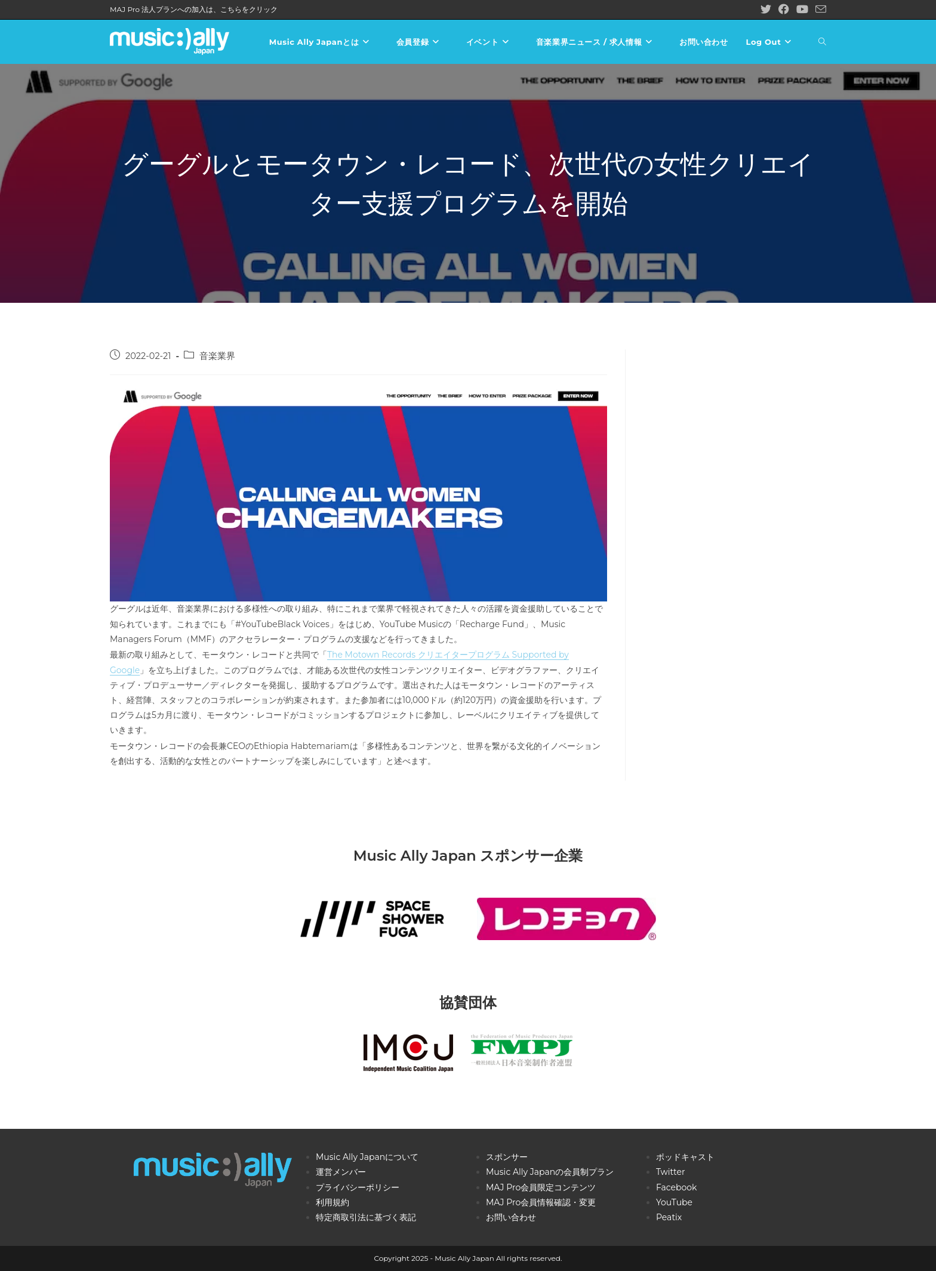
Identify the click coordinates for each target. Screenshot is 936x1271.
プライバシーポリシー (357, 1187)
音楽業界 (217, 356)
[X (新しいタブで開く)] (766, 10)
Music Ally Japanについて (367, 1157)
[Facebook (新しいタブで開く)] (784, 10)
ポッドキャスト (685, 1157)
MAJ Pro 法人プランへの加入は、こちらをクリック (194, 9)
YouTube (674, 1202)
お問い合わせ (511, 1217)
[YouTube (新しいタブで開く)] (802, 10)
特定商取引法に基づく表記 (366, 1217)
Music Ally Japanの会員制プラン (550, 1171)
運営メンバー (341, 1171)
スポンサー (507, 1157)
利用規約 (332, 1202)
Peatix (669, 1217)
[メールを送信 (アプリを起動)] (819, 10)
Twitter (670, 1171)
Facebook (676, 1187)
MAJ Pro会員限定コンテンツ (541, 1187)
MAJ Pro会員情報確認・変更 (541, 1202)
